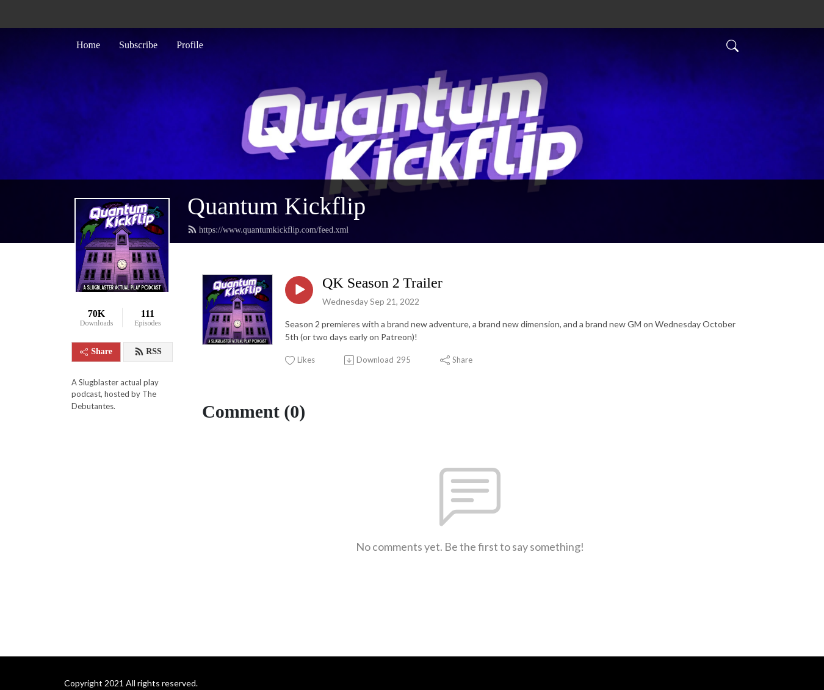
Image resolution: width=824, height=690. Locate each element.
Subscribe (138, 45)
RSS (148, 352)
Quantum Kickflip (276, 206)
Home (88, 45)
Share (96, 351)
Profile (189, 45)
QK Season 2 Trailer (382, 283)
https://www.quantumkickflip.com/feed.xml (268, 229)
